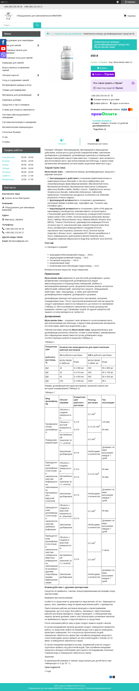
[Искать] (37, 25)
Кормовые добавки (11, 100)
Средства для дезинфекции (68, 34)
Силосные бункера (11, 132)
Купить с (104, 74)
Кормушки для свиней (13, 63)
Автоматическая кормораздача (17, 127)
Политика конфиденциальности (98, 688)
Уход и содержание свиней (15, 80)
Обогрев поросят (10, 75)
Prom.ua (82, 686)
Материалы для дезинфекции (16, 95)
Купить (103, 68)
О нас (5, 137)
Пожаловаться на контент (73, 688)
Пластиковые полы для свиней (17, 58)
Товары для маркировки (14, 90)
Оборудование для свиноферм (17, 40)
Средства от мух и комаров (15, 104)
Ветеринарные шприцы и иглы (16, 85)
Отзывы (6, 142)
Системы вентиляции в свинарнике (19, 122)
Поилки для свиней (11, 45)
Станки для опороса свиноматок (18, 109)
